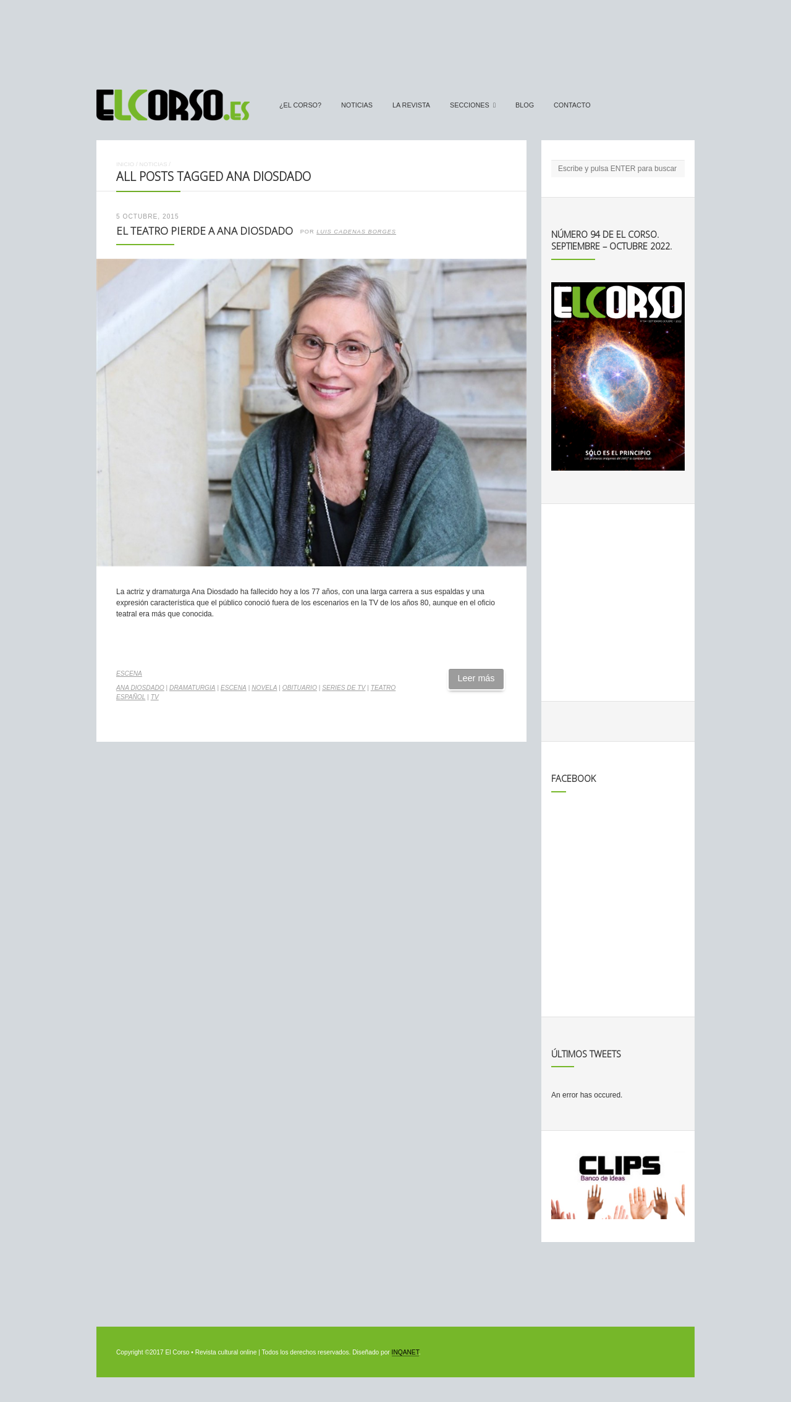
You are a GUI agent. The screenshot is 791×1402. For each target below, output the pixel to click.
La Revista (411, 105)
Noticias (357, 105)
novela (264, 687)
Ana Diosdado (140, 687)
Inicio (125, 164)
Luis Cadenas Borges (356, 232)
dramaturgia (192, 687)
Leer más (476, 678)
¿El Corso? (300, 105)
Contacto (572, 105)
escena (234, 687)
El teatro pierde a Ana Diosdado (204, 231)
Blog (524, 105)
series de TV (343, 687)
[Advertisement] (395, 39)
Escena (129, 673)
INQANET (405, 1352)
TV (155, 697)
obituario (299, 687)
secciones (469, 105)
